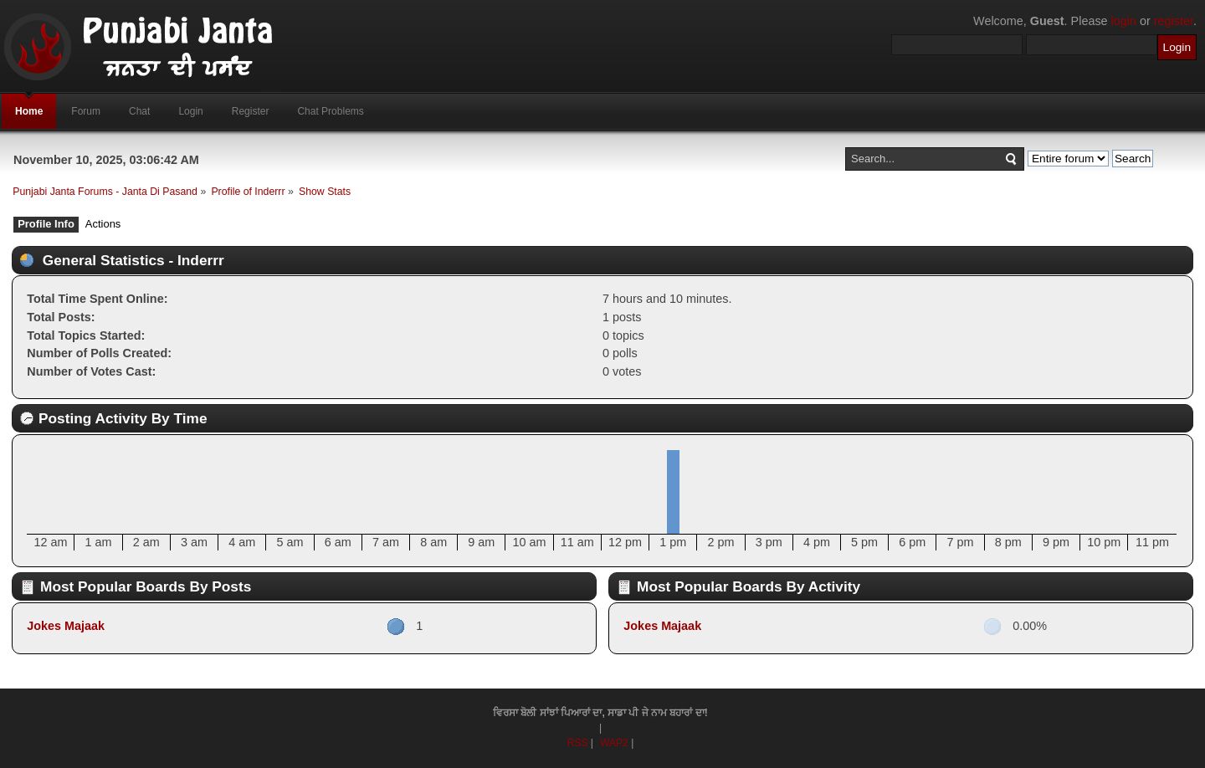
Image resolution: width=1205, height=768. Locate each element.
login (1123, 21)
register (1173, 21)
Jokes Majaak (66, 625)
